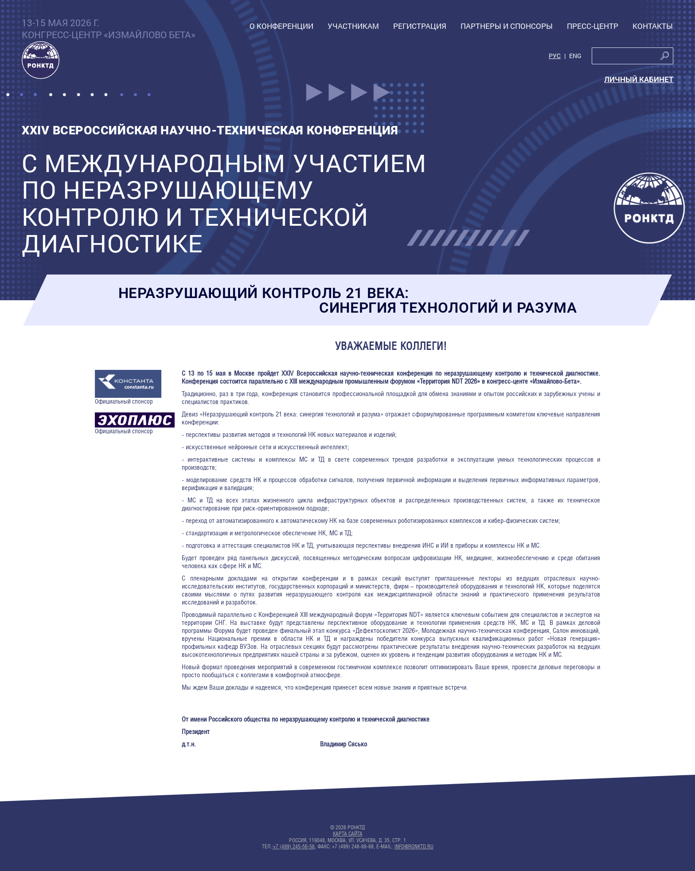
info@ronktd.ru (413, 847)
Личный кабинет (638, 79)
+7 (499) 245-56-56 (294, 847)
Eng (575, 56)
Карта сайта (348, 834)
